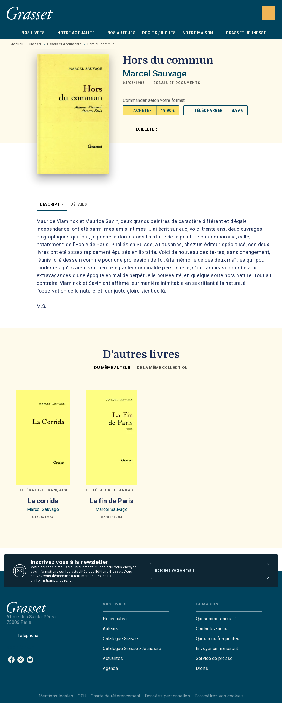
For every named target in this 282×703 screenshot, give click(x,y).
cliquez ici (64, 580)
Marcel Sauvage (154, 73)
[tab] (12, 32)
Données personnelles (167, 696)
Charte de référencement (115, 696)
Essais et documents (64, 44)
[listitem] (11, 659)
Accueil (17, 44)
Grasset (35, 44)
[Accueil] (30, 13)
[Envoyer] (262, 570)
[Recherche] (268, 13)
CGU (82, 696)
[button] (177, 82)
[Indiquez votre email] (202, 571)
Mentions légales (56, 696)
